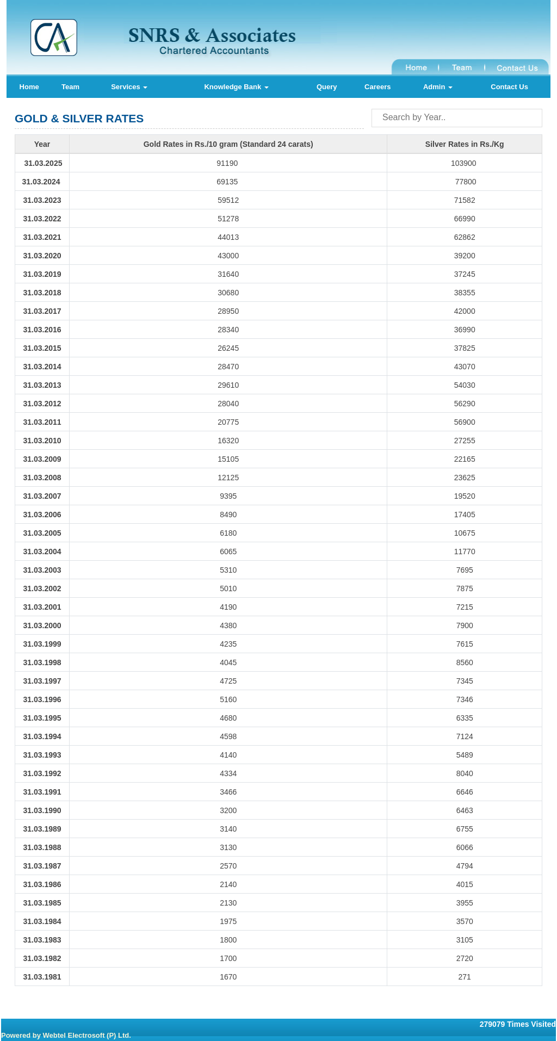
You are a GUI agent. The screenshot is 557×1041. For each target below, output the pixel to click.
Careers (377, 87)
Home (29, 87)
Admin (438, 87)
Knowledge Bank (236, 87)
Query (327, 87)
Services (129, 87)
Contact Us (509, 87)
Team (70, 87)
